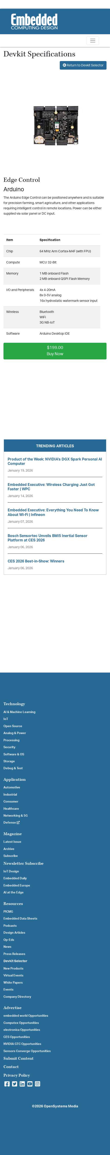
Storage (9, 761)
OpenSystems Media (61, 1106)
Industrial (10, 794)
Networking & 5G (15, 815)
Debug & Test (13, 768)
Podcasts (10, 925)
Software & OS (13, 754)
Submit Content (18, 1058)
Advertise (12, 1007)
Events (8, 989)
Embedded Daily (15, 878)
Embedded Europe (16, 885)
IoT (5, 719)
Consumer (10, 801)
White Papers (13, 982)
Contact (11, 1066)
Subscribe (10, 856)
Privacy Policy (16, 1075)
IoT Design (11, 871)
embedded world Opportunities (25, 1015)
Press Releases (14, 954)
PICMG (8, 911)
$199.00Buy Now (55, 351)
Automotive (11, 787)
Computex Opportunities (21, 1023)
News (7, 946)
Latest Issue (12, 841)
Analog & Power (14, 733)
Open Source (12, 726)
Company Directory (17, 996)
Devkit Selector (15, 961)
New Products (13, 968)
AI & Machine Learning (19, 712)
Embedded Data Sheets (20, 918)
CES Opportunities (16, 1037)
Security (9, 747)
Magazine (12, 834)
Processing (11, 740)
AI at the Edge (13, 892)
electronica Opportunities (21, 1029)
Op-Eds (8, 940)
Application (14, 779)
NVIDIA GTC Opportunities (22, 1044)
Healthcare (11, 808)
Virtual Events (13, 975)
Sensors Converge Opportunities (27, 1051)
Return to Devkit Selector (83, 65)
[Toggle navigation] (93, 40)
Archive (8, 849)
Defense (11, 822)
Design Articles (14, 932)
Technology (14, 704)
